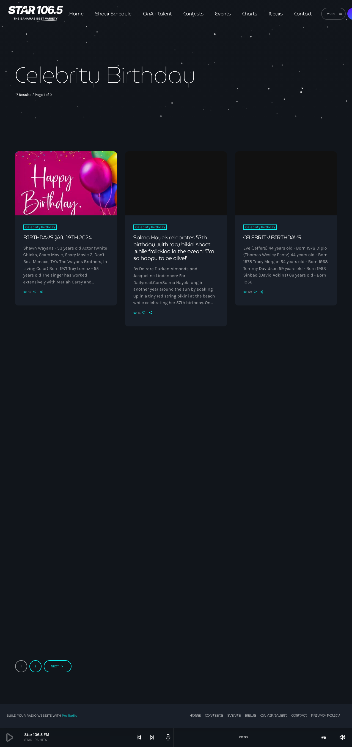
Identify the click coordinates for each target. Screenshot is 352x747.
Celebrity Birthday (40, 227)
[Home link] (36, 14)
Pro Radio (69, 716)
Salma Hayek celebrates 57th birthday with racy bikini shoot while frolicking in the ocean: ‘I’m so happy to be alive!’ (174, 248)
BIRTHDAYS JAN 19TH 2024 (58, 237)
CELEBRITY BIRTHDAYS (272, 237)
